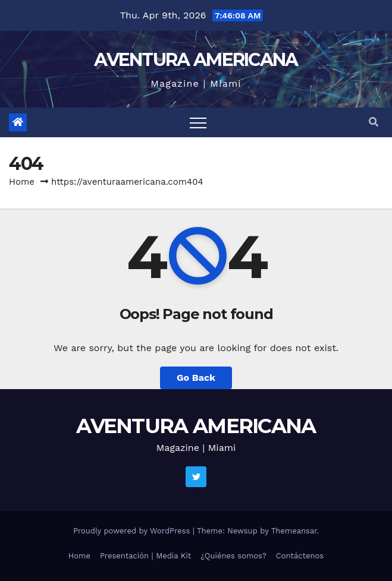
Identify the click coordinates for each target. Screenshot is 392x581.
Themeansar (294, 530)
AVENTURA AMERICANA (195, 60)
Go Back (196, 377)
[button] (373, 122)
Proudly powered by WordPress (133, 530)
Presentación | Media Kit (145, 555)
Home (22, 181)
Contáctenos (300, 555)
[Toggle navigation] (198, 122)
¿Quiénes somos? (233, 555)
